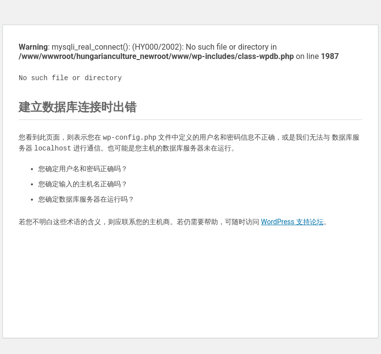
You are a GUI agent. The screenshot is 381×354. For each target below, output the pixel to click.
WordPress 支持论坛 (292, 222)
